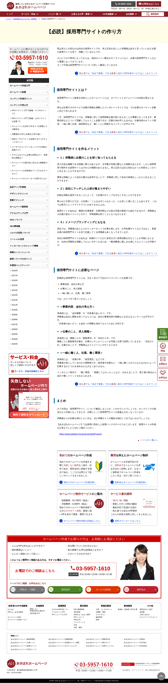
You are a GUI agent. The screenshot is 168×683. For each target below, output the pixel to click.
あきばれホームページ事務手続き (98, 639)
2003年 (15, 344)
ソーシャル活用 (17, 239)
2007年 (15, 324)
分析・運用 (78, 627)
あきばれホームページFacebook (135, 646)
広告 (75, 625)
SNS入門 (77, 620)
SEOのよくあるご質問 (82, 615)
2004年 (15, 339)
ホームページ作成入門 (20, 85)
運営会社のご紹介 (146, 609)
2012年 (15, 300)
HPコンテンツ (79, 617)
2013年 (15, 295)
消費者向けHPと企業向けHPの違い (26, 134)
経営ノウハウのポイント (21, 259)
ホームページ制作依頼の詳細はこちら (82, 521)
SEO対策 (77, 612)
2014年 (15, 290)
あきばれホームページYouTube (135, 642)
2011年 (15, 305)
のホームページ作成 (75, 455)
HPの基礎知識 (79, 609)
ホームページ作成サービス (17, 620)
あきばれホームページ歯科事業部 (23, 639)
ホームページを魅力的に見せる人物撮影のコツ (29, 164)
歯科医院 (99, 617)
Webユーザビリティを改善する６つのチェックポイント (30, 140)
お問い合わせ (144, 615)
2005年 (15, 334)
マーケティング (79, 622)
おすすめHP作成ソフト (60, 609)
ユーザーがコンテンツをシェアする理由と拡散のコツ (29, 148)
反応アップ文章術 (18, 187)
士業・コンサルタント (104, 609)
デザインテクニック (19, 193)
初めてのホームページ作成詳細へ (80, 482)
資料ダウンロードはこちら (128, 521)
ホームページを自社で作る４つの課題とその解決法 (29, 127)
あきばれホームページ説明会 (134, 639)
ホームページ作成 (14, 617)
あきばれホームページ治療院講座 (61, 639)
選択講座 (84, 606)
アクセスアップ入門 (19, 213)
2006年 (15, 329)
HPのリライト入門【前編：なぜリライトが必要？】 (29, 119)
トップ (9, 14)
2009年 (15, 315)
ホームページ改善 (18, 92)
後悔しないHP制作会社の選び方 (37, 610)
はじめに (11, 609)
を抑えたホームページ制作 (129, 455)
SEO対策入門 (35, 613)
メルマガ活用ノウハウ (20, 233)
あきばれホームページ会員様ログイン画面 (64, 642)
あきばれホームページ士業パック (23, 642)
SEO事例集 (15, 226)
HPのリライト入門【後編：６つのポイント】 (29, 111)
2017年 (15, 275)
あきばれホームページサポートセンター (63, 646)
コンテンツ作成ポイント (21, 98)
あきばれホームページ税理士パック (24, 646)
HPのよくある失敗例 (15, 612)
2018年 (15, 270)
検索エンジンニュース (20, 252)
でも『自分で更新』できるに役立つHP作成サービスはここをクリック (118, 73)
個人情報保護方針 (152, 670)
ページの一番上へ (149, 440)
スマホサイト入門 (58, 612)
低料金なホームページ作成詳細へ (131, 482)
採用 (97, 620)
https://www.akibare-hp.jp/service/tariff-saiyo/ (80, 434)
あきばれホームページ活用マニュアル (100, 646)
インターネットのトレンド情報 (24, 246)
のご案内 (80, 493)
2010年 (15, 310)
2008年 (15, 319)
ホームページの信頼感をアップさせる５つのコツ (29, 172)
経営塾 (142, 612)
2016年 (15, 280)
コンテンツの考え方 (19, 105)
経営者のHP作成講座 (17, 606)
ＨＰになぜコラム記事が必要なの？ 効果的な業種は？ (29, 156)
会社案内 (126, 670)
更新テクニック (17, 200)
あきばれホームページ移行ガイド (98, 642)
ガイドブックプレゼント (149, 617)
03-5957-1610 (123, 4)
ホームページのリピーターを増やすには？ (29, 178)
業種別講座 (106, 606)
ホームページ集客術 (19, 206)
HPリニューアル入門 (59, 615)
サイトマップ (137, 670)
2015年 (15, 285)
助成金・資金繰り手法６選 (127, 609)
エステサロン (101, 615)
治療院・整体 (101, 612)
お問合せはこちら (149, 4)
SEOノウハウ (16, 220)
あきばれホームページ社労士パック (24, 649)
